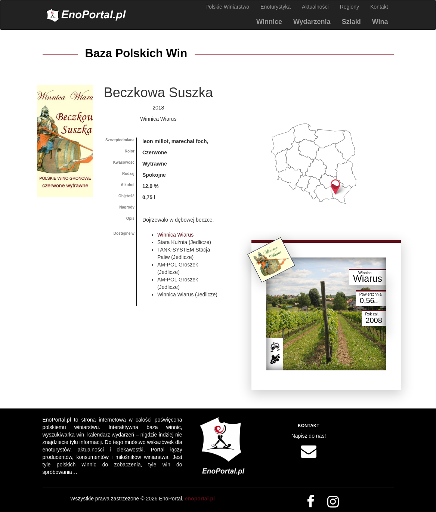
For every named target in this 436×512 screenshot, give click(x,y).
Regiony (349, 7)
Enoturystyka (275, 7)
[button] (335, 187)
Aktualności (315, 7)
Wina (380, 21)
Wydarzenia (312, 21)
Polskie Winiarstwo (227, 7)
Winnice (269, 21)
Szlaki (351, 21)
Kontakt (379, 7)
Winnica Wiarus (175, 235)
